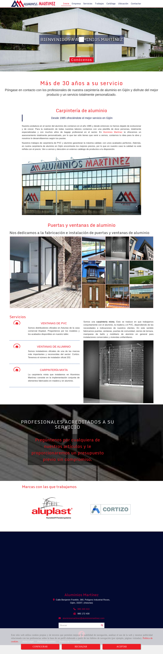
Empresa (76, 8)
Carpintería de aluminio (81, 118)
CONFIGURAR (40, 646)
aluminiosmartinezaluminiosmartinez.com (83, 626)
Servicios (87, 8)
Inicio (66, 8)
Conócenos (82, 67)
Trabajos (99, 8)
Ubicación (123, 8)
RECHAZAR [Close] (81, 646)
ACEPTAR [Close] (122, 646)
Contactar (136, 8)
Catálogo (111, 8)
